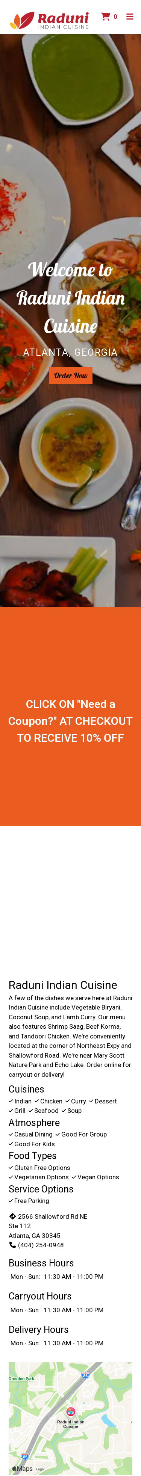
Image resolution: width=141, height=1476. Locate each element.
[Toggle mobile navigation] (130, 17)
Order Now (71, 375)
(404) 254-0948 (36, 1245)
